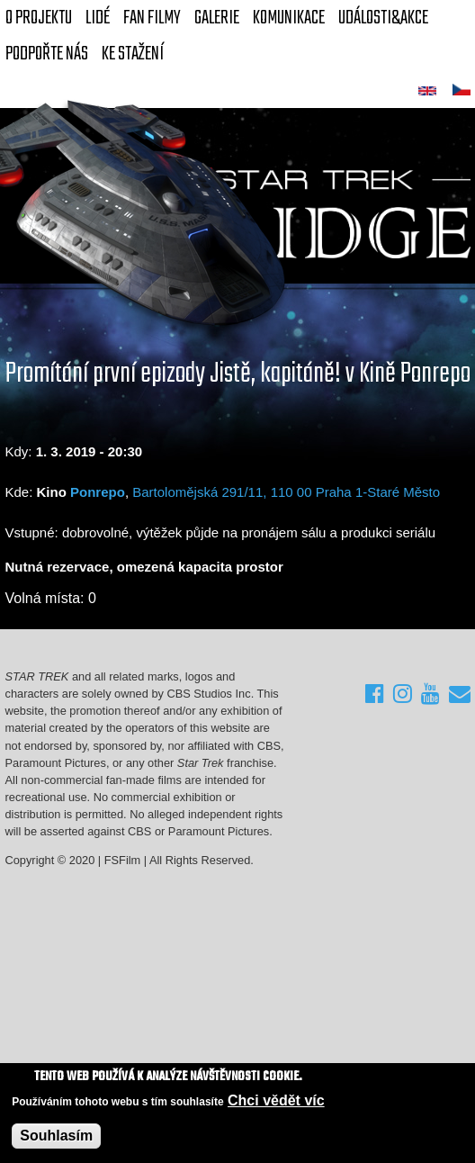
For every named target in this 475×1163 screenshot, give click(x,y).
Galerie (216, 18)
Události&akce (383, 18)
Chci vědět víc (276, 1101)
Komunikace (289, 18)
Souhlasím (56, 1137)
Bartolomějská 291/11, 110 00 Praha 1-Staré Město (286, 492)
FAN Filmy (152, 18)
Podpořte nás (46, 54)
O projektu (38, 18)
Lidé (97, 18)
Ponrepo (97, 492)
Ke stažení (133, 54)
